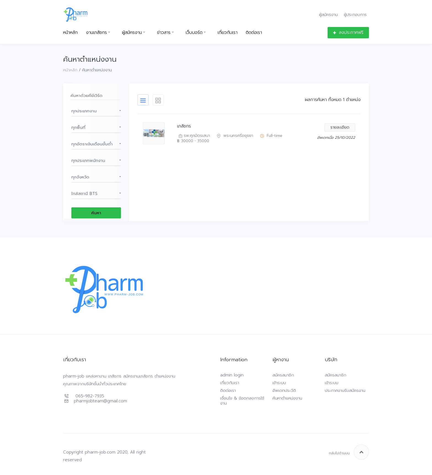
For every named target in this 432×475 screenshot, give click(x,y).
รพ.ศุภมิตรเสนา (193, 136)
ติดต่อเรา (254, 32)
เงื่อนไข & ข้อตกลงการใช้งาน (242, 401)
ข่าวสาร (164, 32)
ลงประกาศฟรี (348, 32)
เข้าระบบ (279, 382)
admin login (232, 375)
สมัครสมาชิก (283, 375)
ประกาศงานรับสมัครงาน (345, 390)
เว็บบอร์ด (194, 32)
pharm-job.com (100, 452)
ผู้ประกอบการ (355, 14)
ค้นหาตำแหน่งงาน (287, 398)
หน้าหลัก (70, 32)
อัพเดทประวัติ (284, 390)
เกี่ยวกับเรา (227, 32)
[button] (96, 110)
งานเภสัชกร (96, 32)
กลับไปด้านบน (349, 452)
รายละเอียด (339, 127)
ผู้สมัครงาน (328, 14)
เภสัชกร (184, 126)
